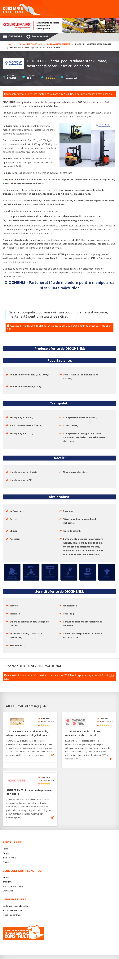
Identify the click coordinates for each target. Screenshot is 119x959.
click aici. (108, 94)
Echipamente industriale (29, 44)
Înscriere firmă (37, 36)
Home (9, 44)
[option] (59, 25)
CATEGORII (12, 36)
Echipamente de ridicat (58, 44)
